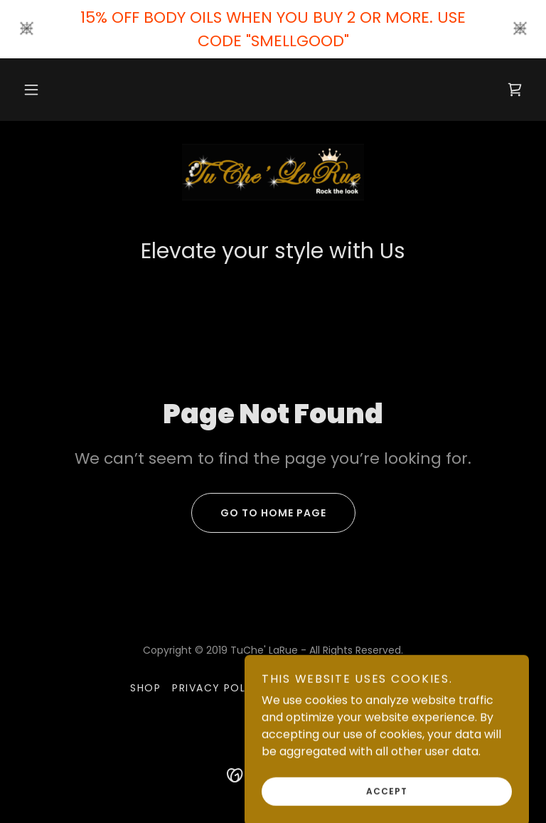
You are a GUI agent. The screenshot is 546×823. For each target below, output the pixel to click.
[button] (31, 89)
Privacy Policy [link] (218, 688)
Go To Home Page (258, 513)
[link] (514, 89)
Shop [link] (145, 688)
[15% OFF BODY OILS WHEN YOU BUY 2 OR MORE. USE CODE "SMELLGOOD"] (273, 29)
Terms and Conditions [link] (346, 688)
